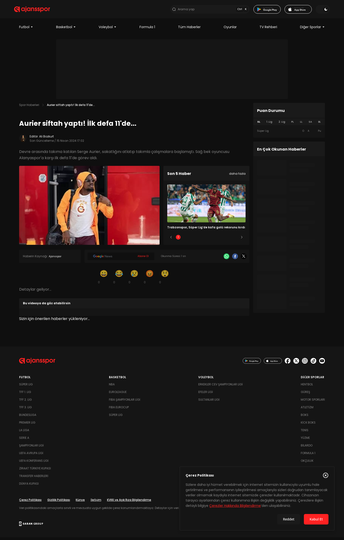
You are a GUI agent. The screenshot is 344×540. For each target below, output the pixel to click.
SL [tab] (258, 124)
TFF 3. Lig (25, 410)
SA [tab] (310, 124)
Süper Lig (26, 387)
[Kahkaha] (119, 279)
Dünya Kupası (29, 486)
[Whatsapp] (226, 259)
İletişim (96, 502)
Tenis (304, 433)
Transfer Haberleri (33, 479)
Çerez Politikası (30, 502)
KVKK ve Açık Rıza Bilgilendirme (129, 502)
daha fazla (237, 176)
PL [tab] (292, 124)
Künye (80, 502)
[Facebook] (235, 259)
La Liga (24, 433)
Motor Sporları (313, 402)
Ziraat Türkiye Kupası (35, 471)
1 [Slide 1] (178, 239)
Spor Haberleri (29, 107)
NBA (112, 387)
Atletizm (307, 410)
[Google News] (120, 259)
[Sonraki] (242, 240)
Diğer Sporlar (312, 29)
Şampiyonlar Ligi (31, 448)
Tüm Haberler (189, 29)
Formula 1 (147, 29)
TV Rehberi (268, 29)
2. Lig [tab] (282, 124)
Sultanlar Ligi (209, 402)
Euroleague (118, 395)
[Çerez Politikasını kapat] (325, 475)
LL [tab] (301, 124)
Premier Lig (27, 425)
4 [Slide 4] (220, 239)
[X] (244, 259)
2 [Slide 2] (192, 239)
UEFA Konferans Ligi (33, 463)
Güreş (305, 395)
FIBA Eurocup (119, 410)
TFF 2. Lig (25, 402)
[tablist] (289, 124)
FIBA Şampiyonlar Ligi (124, 402)
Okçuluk (307, 463)
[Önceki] (171, 240)
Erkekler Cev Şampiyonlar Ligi (220, 387)
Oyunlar (230, 29)
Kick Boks (308, 425)
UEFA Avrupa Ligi (31, 456)
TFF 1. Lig (25, 395)
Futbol (26, 29)
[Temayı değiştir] (318, 10)
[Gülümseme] (103, 279)
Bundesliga (27, 417)
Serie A (24, 440)
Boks (304, 417)
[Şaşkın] (165, 279)
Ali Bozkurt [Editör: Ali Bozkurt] (46, 139)
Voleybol (108, 29)
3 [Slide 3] (206, 239)
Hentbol (307, 387)
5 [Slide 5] (235, 239)
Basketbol (66, 29)
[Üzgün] (134, 279)
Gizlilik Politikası (58, 502)
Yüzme (305, 440)
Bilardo (306, 448)
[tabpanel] (289, 133)
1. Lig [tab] (269, 124)
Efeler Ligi (205, 395)
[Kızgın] (149, 279)
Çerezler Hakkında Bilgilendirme (235, 505)
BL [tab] (319, 124)
